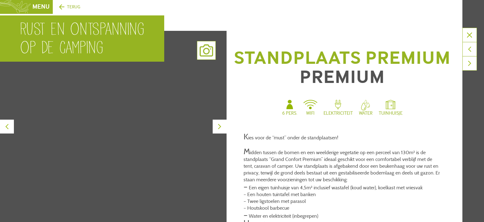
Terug (73, 7)
